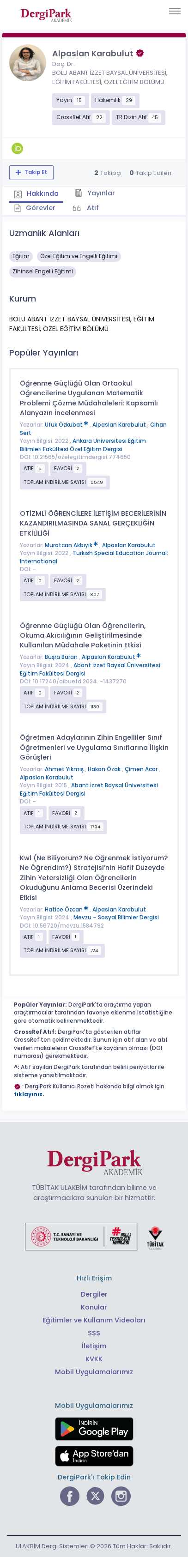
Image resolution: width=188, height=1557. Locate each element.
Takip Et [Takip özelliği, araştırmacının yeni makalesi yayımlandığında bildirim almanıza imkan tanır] (35, 172)
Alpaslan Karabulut (119, 424)
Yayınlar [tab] (95, 193)
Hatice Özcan (67, 909)
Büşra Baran (62, 657)
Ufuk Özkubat (67, 424)
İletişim (94, 1346)
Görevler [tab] (35, 207)
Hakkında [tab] (36, 193)
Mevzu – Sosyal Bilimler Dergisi (116, 917)
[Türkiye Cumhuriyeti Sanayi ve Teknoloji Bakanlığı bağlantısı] (94, 1236)
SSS (94, 1333)
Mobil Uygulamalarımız (94, 1371)
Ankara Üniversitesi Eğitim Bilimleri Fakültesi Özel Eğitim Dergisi (83, 445)
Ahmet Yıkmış (65, 769)
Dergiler (94, 1294)
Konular (94, 1307)
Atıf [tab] (92, 207)
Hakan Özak (105, 769)
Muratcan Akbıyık (72, 545)
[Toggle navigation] (175, 11)
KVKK (94, 1359)
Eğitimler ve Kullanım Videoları (94, 1320)
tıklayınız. (29, 1094)
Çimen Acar (142, 769)
